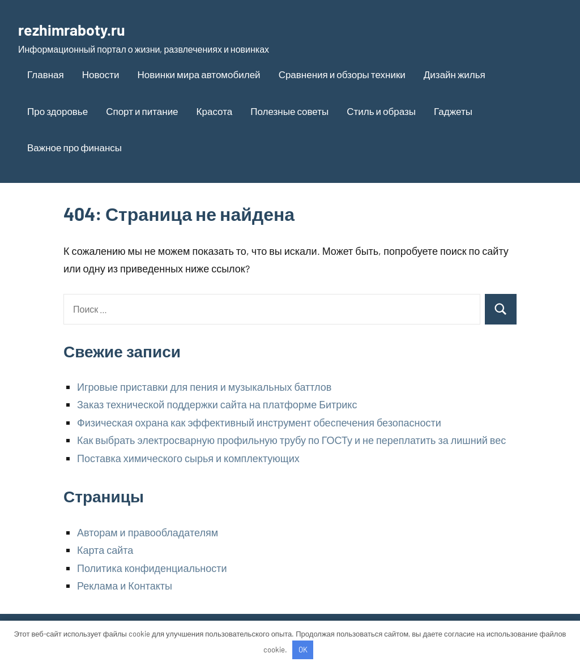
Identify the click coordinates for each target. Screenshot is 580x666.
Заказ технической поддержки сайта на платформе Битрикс (217, 404)
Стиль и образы (381, 111)
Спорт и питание (142, 111)
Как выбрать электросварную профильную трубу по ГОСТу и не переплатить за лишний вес (291, 440)
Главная (45, 74)
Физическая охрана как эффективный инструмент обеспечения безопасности (259, 422)
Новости (101, 74)
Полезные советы (289, 111)
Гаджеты (453, 111)
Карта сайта (105, 550)
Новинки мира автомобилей (199, 74)
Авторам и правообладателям (147, 532)
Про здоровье (57, 111)
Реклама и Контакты (124, 585)
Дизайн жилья (454, 74)
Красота (215, 111)
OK (303, 649)
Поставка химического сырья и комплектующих (188, 458)
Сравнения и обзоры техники (342, 74)
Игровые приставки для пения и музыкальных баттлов (204, 387)
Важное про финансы (74, 147)
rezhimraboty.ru (82, 28)
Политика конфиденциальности (152, 568)
